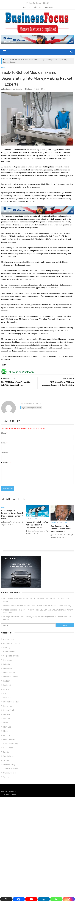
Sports (6, 752)
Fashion (6, 681)
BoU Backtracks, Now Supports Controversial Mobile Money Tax (61, 529)
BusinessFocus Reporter (13, 89)
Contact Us (48, 7)
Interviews (7, 706)
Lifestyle (6, 714)
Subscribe (5, 794)
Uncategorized (9, 773)
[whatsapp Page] (18, 370)
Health (6, 689)
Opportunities (9, 739)
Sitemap (14, 794)
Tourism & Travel (10, 768)
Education (7, 668)
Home (5, 59)
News (12, 59)
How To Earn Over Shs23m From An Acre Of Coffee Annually (45, 605)
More (5, 722)
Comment (5, 462)
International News (11, 702)
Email (4, 443)
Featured (29, 518)
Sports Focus (8, 756)
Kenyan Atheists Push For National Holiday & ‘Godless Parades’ (37, 525)
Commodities (9, 651)
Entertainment (9, 672)
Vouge (6, 777)
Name (4, 433)
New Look (7, 727)
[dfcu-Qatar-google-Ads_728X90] (37, 207)
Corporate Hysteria (11, 656)
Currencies (7, 660)
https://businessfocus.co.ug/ (31, 408)
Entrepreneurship (10, 676)
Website (4, 453)
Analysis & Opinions (11, 643)
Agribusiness (8, 639)
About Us (26, 7)
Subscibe (37, 7)
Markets (6, 718)
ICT (66, 522)
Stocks (6, 760)
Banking (53, 522)
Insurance (7, 697)
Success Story (9, 764)
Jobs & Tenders (9, 710)
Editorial (6, 664)
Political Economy (10, 743)
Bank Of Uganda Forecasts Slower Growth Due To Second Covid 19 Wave (12, 514)
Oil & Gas (7, 735)
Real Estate (8, 747)
